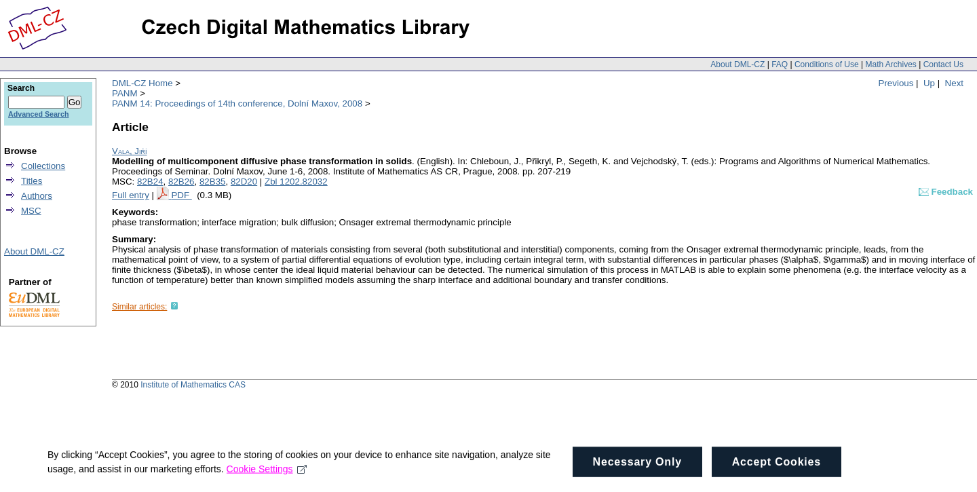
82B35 (212, 181)
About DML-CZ (737, 64)
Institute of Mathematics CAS (193, 385)
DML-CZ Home (142, 83)
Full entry (130, 195)
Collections (43, 166)
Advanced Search (38, 114)
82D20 (244, 181)
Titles (31, 181)
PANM (125, 93)
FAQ (779, 64)
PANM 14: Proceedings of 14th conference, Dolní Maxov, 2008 (237, 103)
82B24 (150, 181)
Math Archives (890, 64)
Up (929, 83)
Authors (36, 196)
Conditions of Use (826, 64)
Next (954, 83)
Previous (896, 83)
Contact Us (943, 64)
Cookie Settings (267, 474)
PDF (181, 195)
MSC (31, 211)
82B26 (181, 181)
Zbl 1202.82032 (296, 181)
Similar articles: (139, 306)
